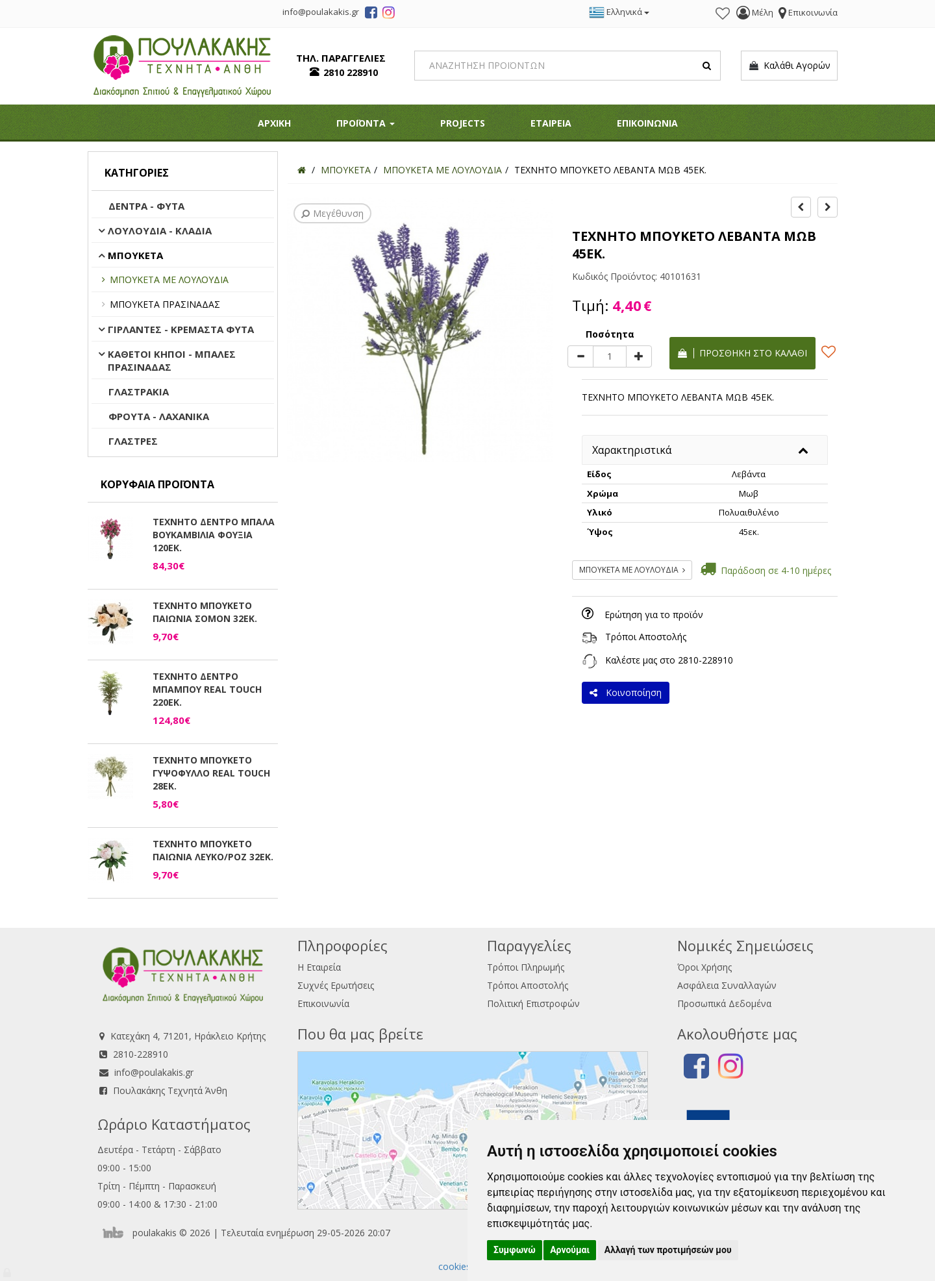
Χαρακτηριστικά (631, 450)
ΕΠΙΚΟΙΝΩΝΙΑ (647, 123)
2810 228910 (350, 72)
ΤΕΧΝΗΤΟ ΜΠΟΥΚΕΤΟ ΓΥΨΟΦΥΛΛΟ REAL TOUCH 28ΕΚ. (211, 773)
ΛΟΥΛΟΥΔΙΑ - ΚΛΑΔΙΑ (160, 230)
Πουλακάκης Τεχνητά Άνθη (170, 1090)
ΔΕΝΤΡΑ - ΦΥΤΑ (146, 205)
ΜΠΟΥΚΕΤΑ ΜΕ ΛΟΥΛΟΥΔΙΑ (169, 279)
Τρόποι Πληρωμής (525, 967)
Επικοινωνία (323, 1003)
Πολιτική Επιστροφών (533, 1003)
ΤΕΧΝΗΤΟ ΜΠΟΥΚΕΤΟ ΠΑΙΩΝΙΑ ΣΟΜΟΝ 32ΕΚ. (205, 612)
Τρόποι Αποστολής (645, 636)
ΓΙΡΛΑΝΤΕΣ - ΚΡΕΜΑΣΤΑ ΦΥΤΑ (181, 329)
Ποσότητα (610, 334)
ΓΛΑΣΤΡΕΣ (133, 440)
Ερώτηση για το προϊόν (654, 614)
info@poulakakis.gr (153, 1072)
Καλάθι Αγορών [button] (789, 65)
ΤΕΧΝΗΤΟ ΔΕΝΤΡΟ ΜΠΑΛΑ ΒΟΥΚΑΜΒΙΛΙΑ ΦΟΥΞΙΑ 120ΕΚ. (214, 535)
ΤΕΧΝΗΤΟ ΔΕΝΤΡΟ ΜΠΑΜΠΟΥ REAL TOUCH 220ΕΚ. (207, 689)
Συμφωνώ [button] (514, 1250)
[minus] (580, 356)
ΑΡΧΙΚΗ (274, 123)
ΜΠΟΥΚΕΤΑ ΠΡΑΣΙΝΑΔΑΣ (165, 304)
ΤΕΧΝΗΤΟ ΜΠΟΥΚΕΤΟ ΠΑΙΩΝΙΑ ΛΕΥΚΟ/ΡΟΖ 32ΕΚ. (213, 850)
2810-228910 (705, 660)
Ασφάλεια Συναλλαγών (727, 985)
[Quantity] (610, 356)
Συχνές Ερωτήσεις (335, 985)
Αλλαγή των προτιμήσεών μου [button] (668, 1250)
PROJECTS (462, 123)
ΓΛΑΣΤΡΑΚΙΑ (138, 391)
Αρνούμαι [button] (570, 1250)
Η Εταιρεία (319, 967)
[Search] (567, 66)
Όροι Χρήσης (704, 967)
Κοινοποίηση (626, 692)
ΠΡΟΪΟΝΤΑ (365, 123)
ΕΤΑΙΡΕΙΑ (550, 123)
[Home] (301, 170)
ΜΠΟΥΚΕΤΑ (135, 255)
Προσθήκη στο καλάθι (742, 353)
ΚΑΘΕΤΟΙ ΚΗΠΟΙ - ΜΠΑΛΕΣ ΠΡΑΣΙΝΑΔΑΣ (172, 360)
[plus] (639, 356)
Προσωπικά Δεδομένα (724, 1003)
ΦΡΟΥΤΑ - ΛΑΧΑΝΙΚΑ (158, 416)
